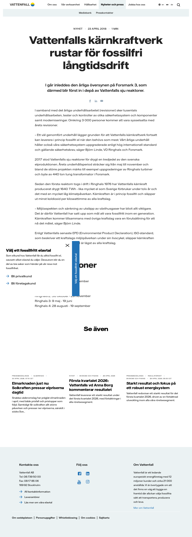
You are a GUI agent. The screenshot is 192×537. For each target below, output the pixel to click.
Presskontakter (104, 12)
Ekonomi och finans (89, 376)
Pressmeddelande (20, 376)
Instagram (87, 481)
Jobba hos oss (136, 4)
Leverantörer (32, 497)
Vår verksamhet (70, 4)
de (172, 4)
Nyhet (78, 28)
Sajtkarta (104, 517)
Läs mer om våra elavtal (38, 502)
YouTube (79, 481)
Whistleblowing (68, 517)
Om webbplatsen (22, 517)
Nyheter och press (112, 4)
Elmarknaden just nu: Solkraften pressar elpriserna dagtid (38, 387)
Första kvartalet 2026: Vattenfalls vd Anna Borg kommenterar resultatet (91, 385)
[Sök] (178, 4)
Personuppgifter (45, 517)
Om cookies (88, 517)
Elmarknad (39, 376)
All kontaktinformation (37, 491)
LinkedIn (87, 473)
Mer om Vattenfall (144, 507)
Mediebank (85, 12)
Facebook (79, 473)
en (163, 4)
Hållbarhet (90, 4)
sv (167, 4)
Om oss (52, 4)
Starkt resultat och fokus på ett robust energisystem (151, 385)
